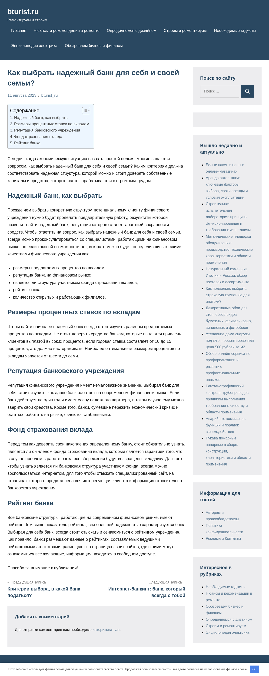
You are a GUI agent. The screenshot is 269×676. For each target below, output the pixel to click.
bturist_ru (49, 95)
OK (254, 669)
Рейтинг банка (27, 143)
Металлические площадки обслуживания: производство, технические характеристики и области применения (229, 249)
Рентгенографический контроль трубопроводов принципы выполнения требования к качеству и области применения (227, 399)
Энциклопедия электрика (34, 45)
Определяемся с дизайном (131, 30)
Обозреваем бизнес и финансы (94, 45)
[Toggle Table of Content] (84, 111)
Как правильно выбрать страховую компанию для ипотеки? (228, 295)
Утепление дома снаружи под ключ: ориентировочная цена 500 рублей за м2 (230, 340)
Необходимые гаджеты (235, 30)
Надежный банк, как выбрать (41, 117)
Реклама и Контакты (223, 539)
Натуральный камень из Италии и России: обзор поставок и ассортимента (227, 275)
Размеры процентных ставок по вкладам (51, 124)
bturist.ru (23, 11)
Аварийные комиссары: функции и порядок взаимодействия (226, 425)
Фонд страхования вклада (38, 137)
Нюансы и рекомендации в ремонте (67, 30)
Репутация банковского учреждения (47, 130)
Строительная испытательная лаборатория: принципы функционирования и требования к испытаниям (228, 217)
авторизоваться (106, 630)
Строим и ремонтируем (185, 30)
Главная (18, 30)
